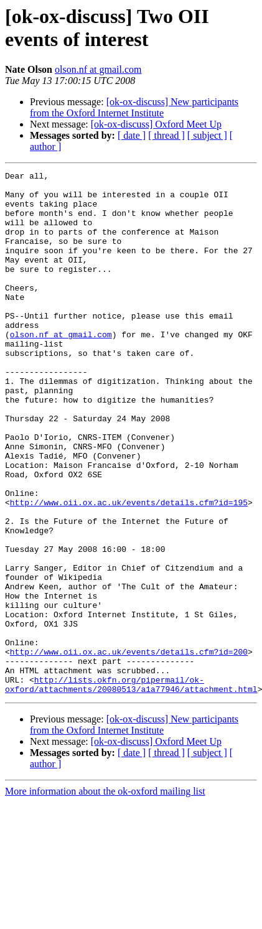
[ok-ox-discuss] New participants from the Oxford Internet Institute (134, 107)
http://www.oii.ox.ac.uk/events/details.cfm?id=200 (129, 748)
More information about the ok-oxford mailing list (105, 895)
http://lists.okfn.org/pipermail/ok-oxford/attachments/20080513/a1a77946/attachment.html (131, 788)
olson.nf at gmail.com (98, 69)
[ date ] (132, 135)
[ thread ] (166, 135)
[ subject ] (207, 135)
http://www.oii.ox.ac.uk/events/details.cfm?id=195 (129, 569)
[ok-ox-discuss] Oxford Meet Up (156, 124)
